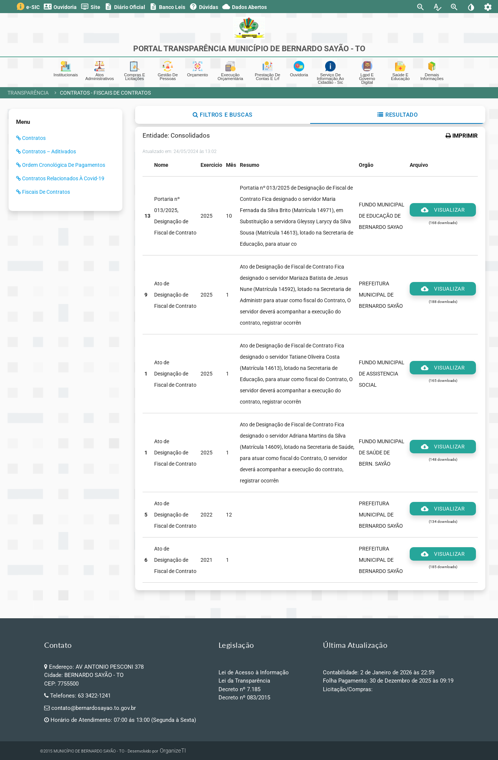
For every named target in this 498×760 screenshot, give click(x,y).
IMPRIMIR (462, 135)
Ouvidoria (60, 6)
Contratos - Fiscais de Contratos (105, 93)
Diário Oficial (124, 6)
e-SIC (28, 6)
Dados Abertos (244, 6)
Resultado (398, 114)
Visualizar (443, 210)
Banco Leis (167, 6)
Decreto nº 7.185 (239, 689)
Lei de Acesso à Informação (254, 672)
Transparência (28, 93)
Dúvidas (203, 6)
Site (90, 6)
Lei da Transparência (244, 680)
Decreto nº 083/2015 (244, 697)
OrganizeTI (173, 750)
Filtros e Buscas (223, 114)
